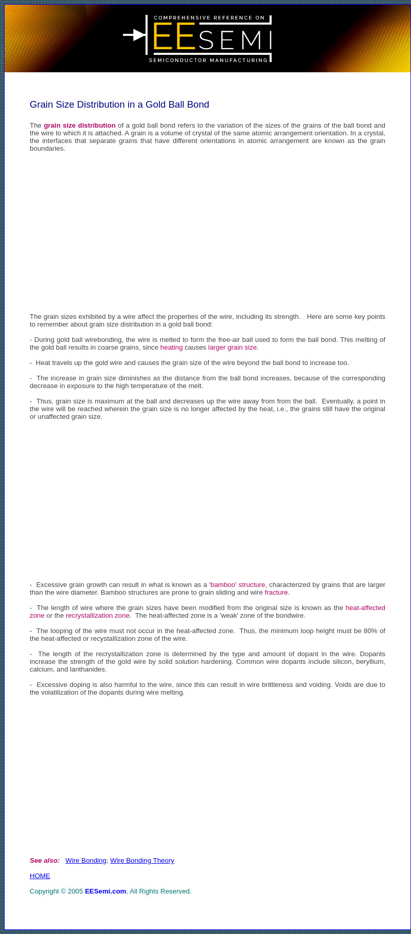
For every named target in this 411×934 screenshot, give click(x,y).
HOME (40, 876)
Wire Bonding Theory (142, 860)
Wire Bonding (86, 860)
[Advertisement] (208, 231)
